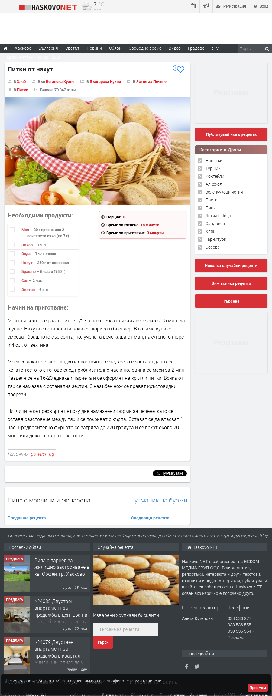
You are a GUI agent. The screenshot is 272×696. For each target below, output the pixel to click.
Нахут (27, 262)
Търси (102, 642)
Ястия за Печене (151, 81)
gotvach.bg (42, 454)
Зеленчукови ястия (224, 192)
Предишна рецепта (27, 518)
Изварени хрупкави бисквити (126, 615)
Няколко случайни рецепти (231, 265)
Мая (25, 229)
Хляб (21, 81)
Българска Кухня (105, 81)
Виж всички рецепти (231, 283)
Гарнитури (216, 239)
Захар (27, 244)
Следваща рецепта (150, 518)
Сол (25, 280)
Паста (212, 200)
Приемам (258, 688)
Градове (196, 48)
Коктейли (215, 176)
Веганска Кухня (60, 81)
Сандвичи (215, 223)
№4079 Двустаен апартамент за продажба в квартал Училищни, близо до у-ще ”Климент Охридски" (60, 655)
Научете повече (146, 681)
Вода (26, 253)
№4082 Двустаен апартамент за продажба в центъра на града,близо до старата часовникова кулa (61, 614)
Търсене (231, 301)
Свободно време (145, 48)
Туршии (213, 168)
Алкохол (214, 184)
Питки (22, 89)
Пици (211, 207)
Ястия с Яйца (218, 215)
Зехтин (28, 289)
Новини (94, 48)
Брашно (29, 271)
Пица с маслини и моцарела (49, 500)
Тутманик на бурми (159, 500)
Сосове (213, 247)
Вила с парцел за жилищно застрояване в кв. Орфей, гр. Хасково (61, 567)
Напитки (214, 160)
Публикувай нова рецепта (231, 134)
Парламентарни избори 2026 (32, 57)
